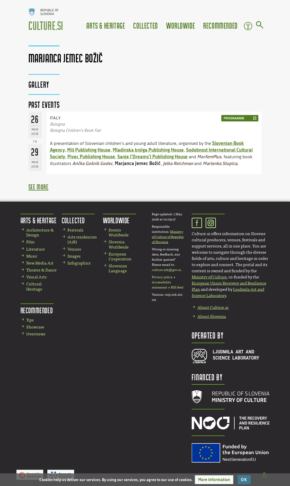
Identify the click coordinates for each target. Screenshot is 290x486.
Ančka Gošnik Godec (92, 163)
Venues (74, 249)
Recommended (220, 25)
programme (234, 118)
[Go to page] (260, 25)
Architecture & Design (40, 232)
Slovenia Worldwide (119, 244)
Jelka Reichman (178, 163)
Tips (30, 320)
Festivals (75, 230)
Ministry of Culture (209, 277)
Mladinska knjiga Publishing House (148, 149)
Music (31, 256)
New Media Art (40, 263)
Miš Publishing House (88, 149)
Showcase (35, 327)
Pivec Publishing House (91, 156)
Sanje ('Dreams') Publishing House (152, 156)
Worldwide (180, 25)
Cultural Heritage (34, 286)
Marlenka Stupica (220, 163)
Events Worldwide (119, 232)
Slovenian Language (118, 268)
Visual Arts (36, 277)
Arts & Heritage (105, 25)
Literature (35, 249)
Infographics (79, 263)
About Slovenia (211, 316)
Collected (145, 25)
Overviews (35, 334)
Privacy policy (162, 277)
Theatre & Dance (41, 270)
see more (39, 186)
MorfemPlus (209, 156)
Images (74, 256)
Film (30, 242)
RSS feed (177, 287)
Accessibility (248, 26)
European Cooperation (120, 256)
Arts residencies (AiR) (82, 239)
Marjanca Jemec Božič (138, 163)
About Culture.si (213, 307)
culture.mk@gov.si (166, 270)
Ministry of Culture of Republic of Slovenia (168, 237)
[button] (214, 479)
